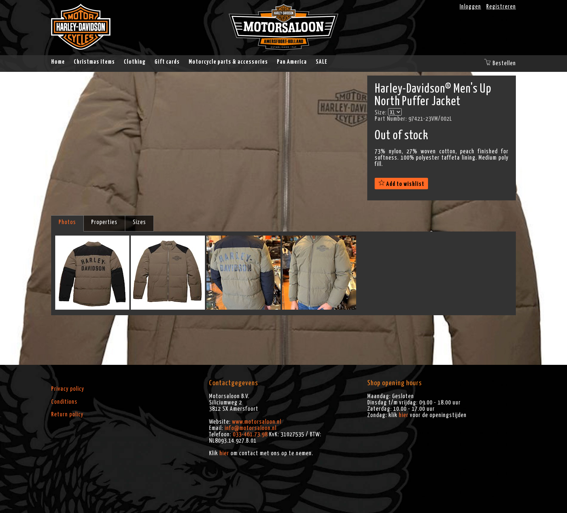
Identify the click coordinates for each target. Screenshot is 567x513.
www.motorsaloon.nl (256, 422)
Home (58, 62)
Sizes (139, 222)
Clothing (135, 62)
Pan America (292, 62)
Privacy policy (67, 389)
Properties (104, 222)
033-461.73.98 (250, 434)
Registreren (501, 7)
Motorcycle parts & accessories (228, 62)
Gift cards (167, 62)
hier (224, 453)
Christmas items (94, 62)
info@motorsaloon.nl (250, 428)
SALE (321, 62)
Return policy (67, 414)
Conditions (64, 402)
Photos (67, 222)
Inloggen (470, 7)
